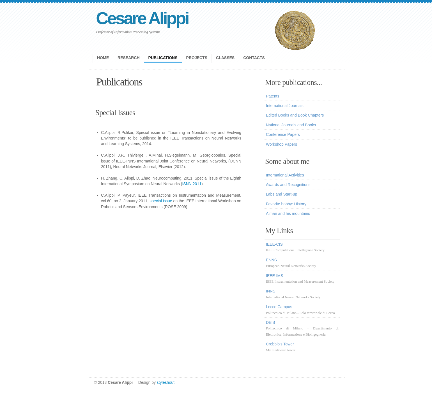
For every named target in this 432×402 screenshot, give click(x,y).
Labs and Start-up (281, 194)
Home (103, 57)
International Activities (285, 175)
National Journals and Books (291, 125)
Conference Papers (283, 134)
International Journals (285, 105)
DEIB (302, 328)
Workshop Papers (281, 144)
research (129, 57)
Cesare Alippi (142, 18)
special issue (161, 201)
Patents (272, 96)
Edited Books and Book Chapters (295, 115)
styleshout (165, 382)
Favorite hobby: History (286, 204)
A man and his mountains (288, 213)
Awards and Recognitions (288, 184)
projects (196, 57)
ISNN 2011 (191, 184)
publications (163, 57)
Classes (225, 57)
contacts (254, 57)
